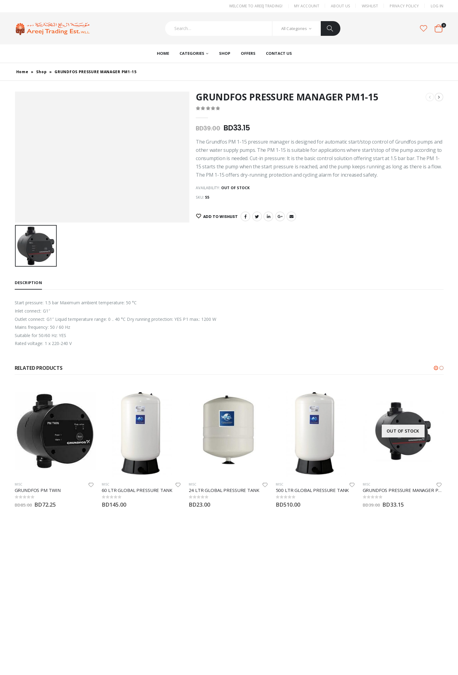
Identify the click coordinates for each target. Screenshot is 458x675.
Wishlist (370, 6)
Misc (19, 484)
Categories (192, 53)
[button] (436, 368)
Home (163, 53)
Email (291, 216)
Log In (437, 6)
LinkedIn (268, 216)
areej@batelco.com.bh (106, 588)
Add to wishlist (219, 216)
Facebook (245, 216)
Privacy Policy (404, 6)
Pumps (238, 583)
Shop (224, 53)
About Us (340, 6)
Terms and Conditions (330, 629)
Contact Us (279, 53)
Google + (280, 216)
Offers (248, 53)
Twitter (257, 216)
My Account (306, 6)
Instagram (28, 614)
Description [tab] (28, 282)
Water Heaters (246, 593)
